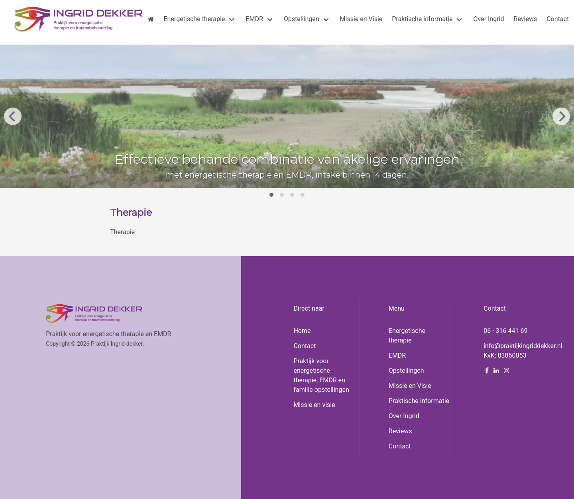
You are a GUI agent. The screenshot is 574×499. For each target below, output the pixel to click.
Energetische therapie (407, 335)
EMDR (397, 355)
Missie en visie (314, 405)
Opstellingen (406, 370)
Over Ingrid (404, 416)
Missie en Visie (410, 385)
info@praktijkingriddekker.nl (523, 346)
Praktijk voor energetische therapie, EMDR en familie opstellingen (321, 375)
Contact (304, 346)
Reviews (400, 431)
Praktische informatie (419, 401)
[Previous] (13, 116)
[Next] (561, 116)
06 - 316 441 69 (505, 331)
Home (302, 331)
